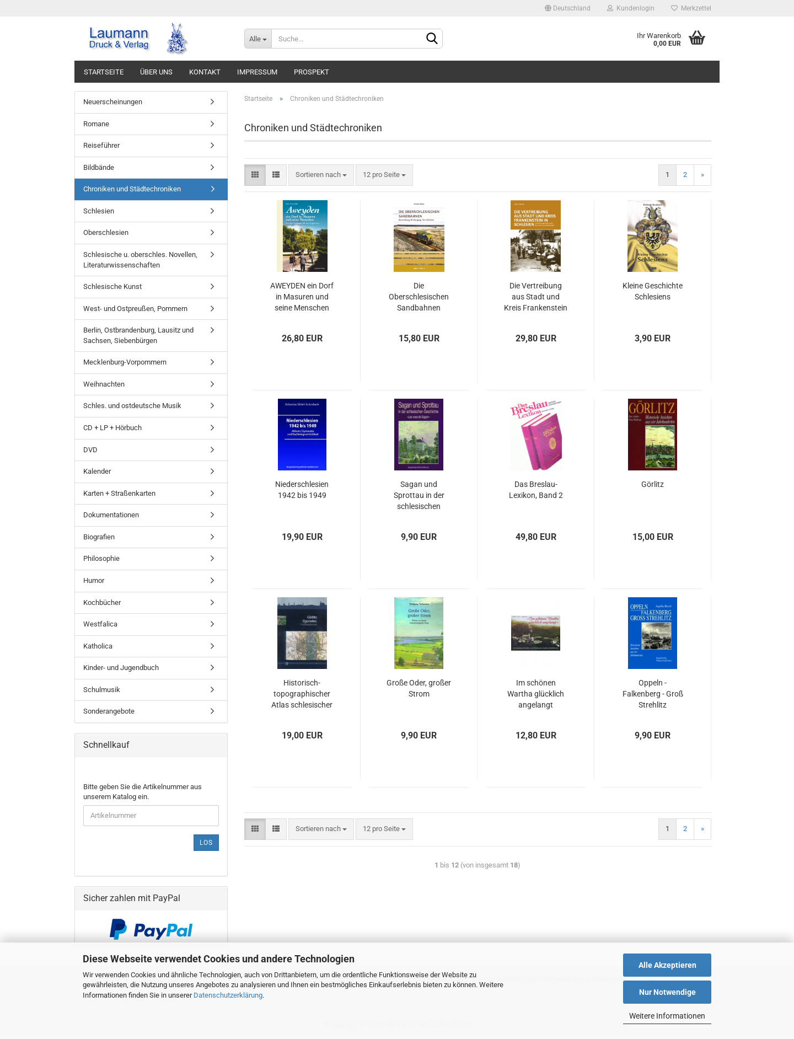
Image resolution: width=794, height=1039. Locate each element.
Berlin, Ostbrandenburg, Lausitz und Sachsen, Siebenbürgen (138, 335)
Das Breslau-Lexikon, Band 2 (536, 490)
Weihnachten (104, 384)
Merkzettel (691, 8)
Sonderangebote (109, 711)
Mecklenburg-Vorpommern (125, 362)
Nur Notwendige (667, 992)
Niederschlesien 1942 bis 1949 (302, 490)
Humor (93, 580)
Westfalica (100, 624)
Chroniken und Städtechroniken (132, 189)
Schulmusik (101, 689)
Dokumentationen (111, 515)
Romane (96, 124)
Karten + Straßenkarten (119, 493)
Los (206, 843)
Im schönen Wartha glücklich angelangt (535, 693)
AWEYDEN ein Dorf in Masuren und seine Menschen (302, 296)
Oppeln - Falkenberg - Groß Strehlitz (653, 693)
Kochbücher (102, 602)
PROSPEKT (311, 72)
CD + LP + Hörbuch (112, 428)
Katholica (97, 646)
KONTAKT (205, 72)
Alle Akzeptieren (667, 965)
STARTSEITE (104, 72)
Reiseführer (101, 145)
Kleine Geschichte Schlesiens (653, 291)
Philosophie (101, 558)
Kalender (97, 471)
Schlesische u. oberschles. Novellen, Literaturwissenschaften (140, 259)
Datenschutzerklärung (228, 995)
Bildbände (98, 167)
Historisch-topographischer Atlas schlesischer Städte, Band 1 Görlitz (301, 694)
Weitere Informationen (667, 1015)
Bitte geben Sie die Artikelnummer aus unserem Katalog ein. (142, 792)
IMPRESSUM (257, 72)
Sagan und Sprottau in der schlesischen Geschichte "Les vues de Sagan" (419, 496)
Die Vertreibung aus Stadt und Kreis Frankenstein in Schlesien (535, 297)
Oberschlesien (105, 232)
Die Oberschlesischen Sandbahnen (419, 296)
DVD (90, 450)
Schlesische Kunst (112, 286)
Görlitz (652, 484)
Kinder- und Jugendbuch (121, 667)
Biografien (99, 537)
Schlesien (98, 211)
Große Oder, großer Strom (419, 688)
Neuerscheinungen (112, 102)
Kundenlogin (630, 8)
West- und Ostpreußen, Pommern (135, 308)
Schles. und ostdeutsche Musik (132, 405)
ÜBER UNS (156, 72)
